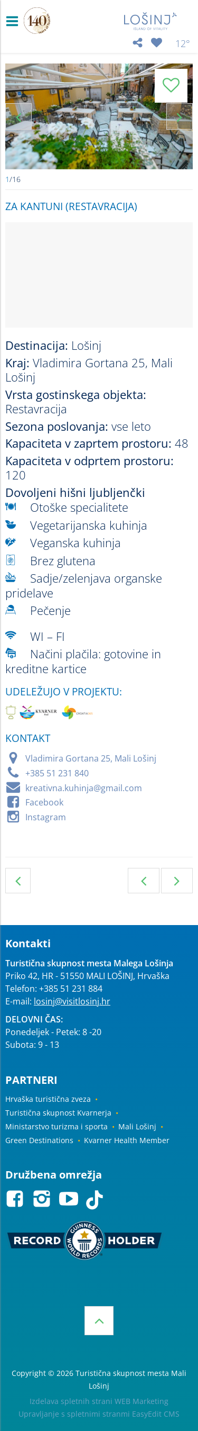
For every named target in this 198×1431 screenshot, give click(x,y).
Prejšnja (143, 880)
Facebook (44, 802)
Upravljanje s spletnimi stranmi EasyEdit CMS (99, 1414)
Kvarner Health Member (126, 1140)
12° (182, 43)
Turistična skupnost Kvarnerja (58, 1113)
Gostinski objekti (18, 880)
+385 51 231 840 (57, 773)
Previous (18, 116)
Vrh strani (99, 1320)
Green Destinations (39, 1140)
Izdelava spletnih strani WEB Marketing (99, 1401)
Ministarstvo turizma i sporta (56, 1126)
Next (179, 116)
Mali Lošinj (137, 1126)
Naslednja (177, 880)
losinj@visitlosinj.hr (72, 1001)
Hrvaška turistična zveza (48, 1099)
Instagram (45, 817)
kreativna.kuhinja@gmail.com (83, 788)
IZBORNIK (14, 21)
